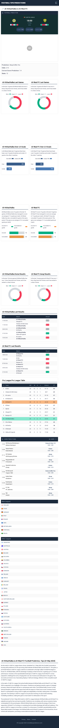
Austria (4, 549)
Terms (28, 719)
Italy (3, 515)
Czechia (4, 567)
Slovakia (5, 620)
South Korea (6, 627)
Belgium (4, 553)
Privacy (23, 719)
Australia (5, 546)
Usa (3, 645)
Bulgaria (5, 556)
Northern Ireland (7, 599)
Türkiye (4, 638)
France (4, 519)
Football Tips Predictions (13, 3)
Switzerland (6, 634)
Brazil (4, 533)
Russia (4, 613)
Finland (4, 574)
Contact (34, 719)
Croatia (4, 563)
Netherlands (6, 526)
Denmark (5, 570)
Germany (5, 512)
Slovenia (5, 624)
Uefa (3, 523)
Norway (4, 602)
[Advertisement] (29, 48)
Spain (4, 508)
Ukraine (4, 641)
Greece (4, 578)
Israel (4, 588)
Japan (4, 592)
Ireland (4, 585)
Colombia (5, 560)
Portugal (5, 530)
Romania (5, 609)
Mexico (4, 595)
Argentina (5, 542)
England (5, 505)
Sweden (4, 631)
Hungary (5, 581)
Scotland (5, 617)
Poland (4, 606)
